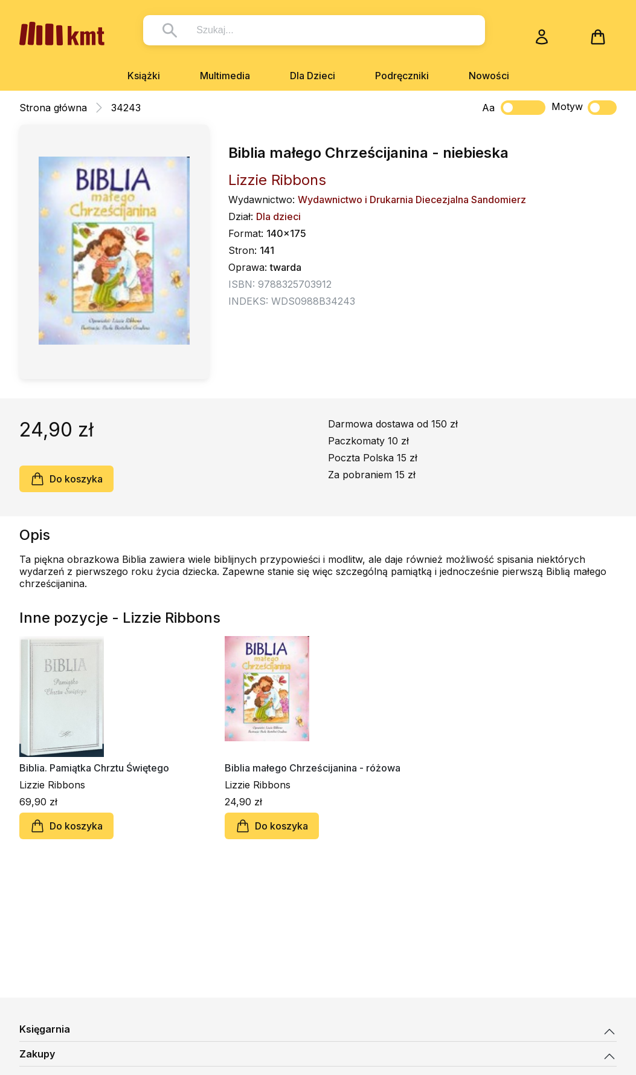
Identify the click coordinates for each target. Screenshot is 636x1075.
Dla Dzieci (312, 76)
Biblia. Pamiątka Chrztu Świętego (94, 768)
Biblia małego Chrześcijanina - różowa (312, 768)
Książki (143, 76)
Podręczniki (402, 76)
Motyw (584, 107)
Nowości (489, 76)
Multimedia (225, 76)
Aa (488, 108)
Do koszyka (66, 479)
